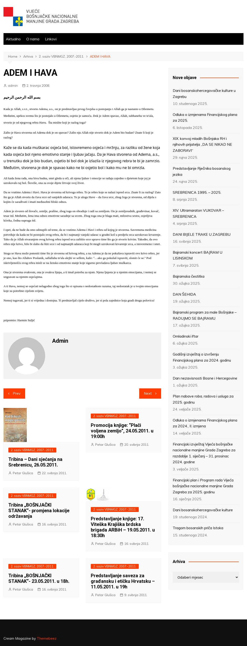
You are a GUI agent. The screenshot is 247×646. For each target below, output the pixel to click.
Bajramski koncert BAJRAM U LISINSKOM (197, 255)
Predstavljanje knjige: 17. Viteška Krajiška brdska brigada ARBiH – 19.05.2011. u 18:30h (123, 527)
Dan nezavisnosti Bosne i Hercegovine (205, 378)
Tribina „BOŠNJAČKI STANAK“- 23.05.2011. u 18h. (38, 578)
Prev (16, 393)
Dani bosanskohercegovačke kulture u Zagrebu (204, 93)
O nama (32, 39)
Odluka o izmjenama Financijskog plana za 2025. (205, 117)
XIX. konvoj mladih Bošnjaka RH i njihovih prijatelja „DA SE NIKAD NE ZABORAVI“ (202, 144)
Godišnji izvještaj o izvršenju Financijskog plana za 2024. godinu (202, 357)
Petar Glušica (23, 473)
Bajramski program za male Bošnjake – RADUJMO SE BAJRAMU (205, 315)
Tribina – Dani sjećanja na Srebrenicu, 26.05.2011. (35, 462)
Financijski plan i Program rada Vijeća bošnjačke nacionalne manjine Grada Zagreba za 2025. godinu (203, 486)
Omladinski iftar (185, 336)
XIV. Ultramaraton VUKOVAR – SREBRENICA (198, 213)
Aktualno (13, 39)
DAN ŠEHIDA (184, 294)
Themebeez (47, 638)
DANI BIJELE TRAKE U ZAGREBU (201, 234)
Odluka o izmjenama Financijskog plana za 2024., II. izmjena (205, 423)
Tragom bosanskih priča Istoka (198, 527)
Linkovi (51, 39)
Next (148, 393)
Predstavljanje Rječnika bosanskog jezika (201, 171)
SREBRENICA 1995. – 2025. (197, 192)
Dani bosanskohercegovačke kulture (203, 510)
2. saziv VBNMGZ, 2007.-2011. (32, 450)
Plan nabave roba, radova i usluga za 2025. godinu (203, 399)
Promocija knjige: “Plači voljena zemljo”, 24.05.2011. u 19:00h (122, 430)
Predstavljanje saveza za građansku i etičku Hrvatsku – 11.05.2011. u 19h (123, 581)
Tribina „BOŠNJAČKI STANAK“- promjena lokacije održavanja (38, 510)
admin (13, 85)
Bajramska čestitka (188, 276)
